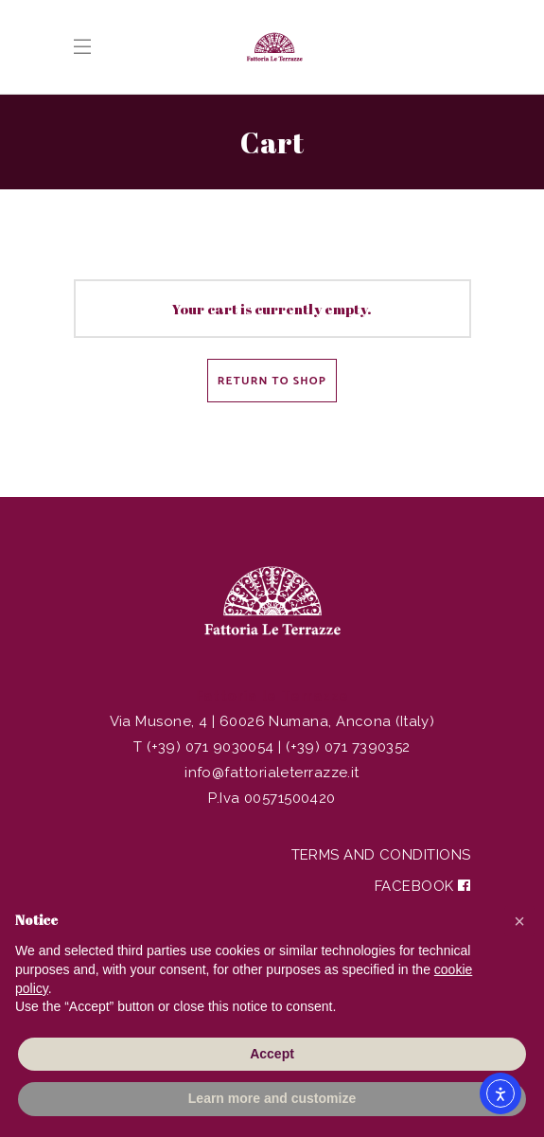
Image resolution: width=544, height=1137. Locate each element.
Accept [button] (272, 1053)
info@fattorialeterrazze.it (272, 772)
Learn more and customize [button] (272, 1098)
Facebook (423, 886)
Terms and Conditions (381, 854)
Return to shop (272, 381)
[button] (519, 921)
